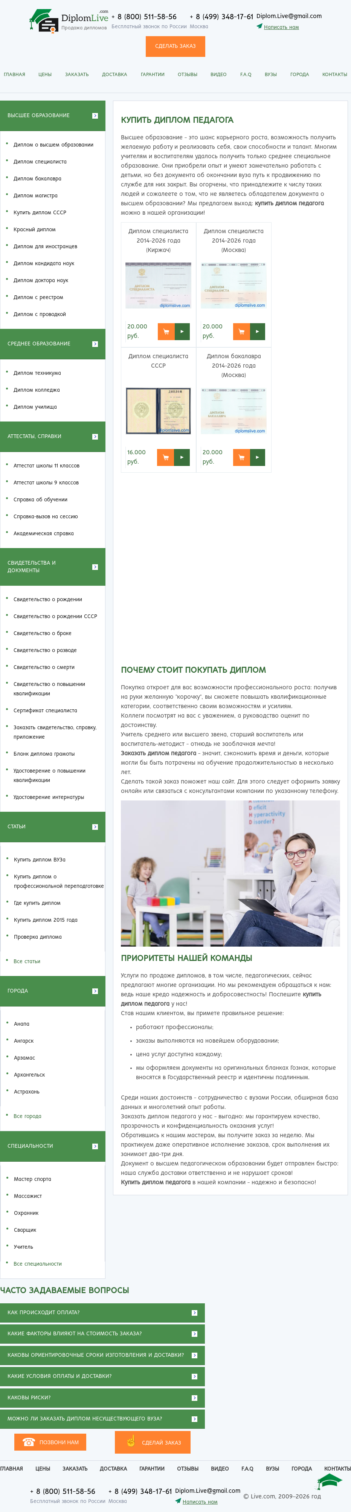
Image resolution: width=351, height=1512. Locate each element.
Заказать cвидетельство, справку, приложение (55, 732)
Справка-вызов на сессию (46, 516)
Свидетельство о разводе (45, 650)
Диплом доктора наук (41, 280)
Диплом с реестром (38, 297)
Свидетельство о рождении (48, 599)
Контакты (334, 74)
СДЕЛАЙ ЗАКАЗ (152, 1441)
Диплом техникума (37, 373)
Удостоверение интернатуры (49, 797)
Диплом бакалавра (37, 179)
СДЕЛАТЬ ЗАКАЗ (175, 46)
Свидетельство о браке (43, 633)
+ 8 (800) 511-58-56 (144, 17)
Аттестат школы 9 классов (46, 483)
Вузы (271, 74)
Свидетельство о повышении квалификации (49, 689)
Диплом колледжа (37, 390)
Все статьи (27, 961)
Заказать (77, 74)
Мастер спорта (32, 1179)
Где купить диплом (37, 903)
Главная (14, 74)
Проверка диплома (38, 937)
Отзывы (187, 74)
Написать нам (281, 27)
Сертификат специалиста (45, 710)
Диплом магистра (36, 196)
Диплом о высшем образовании (53, 145)
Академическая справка (44, 533)
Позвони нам (50, 1442)
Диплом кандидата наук (44, 263)
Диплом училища (35, 407)
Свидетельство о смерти (44, 667)
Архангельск (29, 1075)
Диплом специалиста (40, 162)
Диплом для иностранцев (45, 246)
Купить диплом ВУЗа (40, 860)
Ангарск (24, 1041)
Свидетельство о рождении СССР (55, 616)
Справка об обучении (40, 499)
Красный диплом (35, 229)
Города (299, 74)
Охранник (26, 1213)
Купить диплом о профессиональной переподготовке (59, 881)
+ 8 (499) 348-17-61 (221, 17)
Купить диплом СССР (40, 212)
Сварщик (25, 1230)
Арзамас (24, 1058)
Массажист (28, 1196)
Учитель (23, 1247)
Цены (45, 74)
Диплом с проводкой (40, 314)
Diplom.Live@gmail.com (289, 16)
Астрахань (27, 1092)
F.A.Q (246, 74)
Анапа (21, 1024)
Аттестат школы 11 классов (46, 466)
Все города (27, 1116)
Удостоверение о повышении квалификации (49, 775)
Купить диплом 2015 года (46, 920)
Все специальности (38, 1264)
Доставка (114, 74)
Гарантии (153, 74)
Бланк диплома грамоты (44, 754)
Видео (219, 74)
